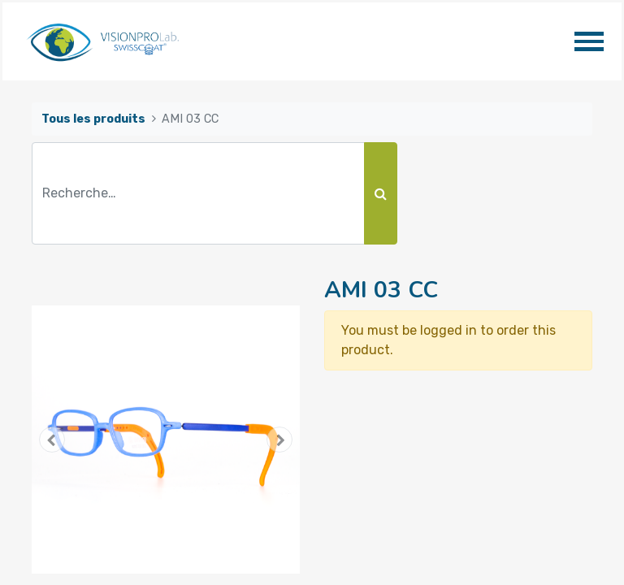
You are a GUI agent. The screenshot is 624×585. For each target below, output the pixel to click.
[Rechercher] (380, 193)
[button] (52, 439)
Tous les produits (93, 119)
